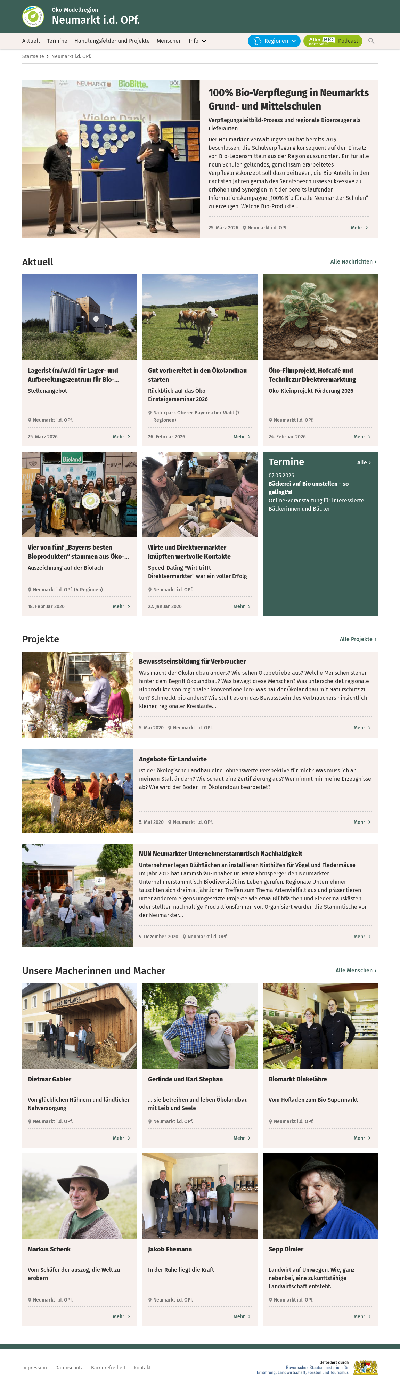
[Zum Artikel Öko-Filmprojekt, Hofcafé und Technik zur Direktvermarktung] (363, 437)
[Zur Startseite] (37, 17)
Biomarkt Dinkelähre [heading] (298, 1081)
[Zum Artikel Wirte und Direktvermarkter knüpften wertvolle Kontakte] (243, 607)
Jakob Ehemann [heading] (170, 1250)
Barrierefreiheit (108, 1368)
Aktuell (31, 41)
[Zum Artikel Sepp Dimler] (363, 1317)
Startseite (33, 58)
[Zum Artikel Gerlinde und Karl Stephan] (243, 1139)
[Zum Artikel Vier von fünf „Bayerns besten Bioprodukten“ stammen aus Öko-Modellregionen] (122, 607)
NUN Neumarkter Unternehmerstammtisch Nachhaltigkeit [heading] (220, 855)
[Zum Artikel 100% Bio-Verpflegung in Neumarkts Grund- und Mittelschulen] (360, 229)
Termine (57, 41)
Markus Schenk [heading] (49, 1250)
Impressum (34, 1368)
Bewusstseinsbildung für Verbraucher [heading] (192, 662)
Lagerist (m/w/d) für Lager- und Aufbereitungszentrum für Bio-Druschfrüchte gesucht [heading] (73, 376)
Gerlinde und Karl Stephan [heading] (185, 1081)
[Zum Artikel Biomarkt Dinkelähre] (363, 1139)
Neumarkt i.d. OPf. (71, 58)
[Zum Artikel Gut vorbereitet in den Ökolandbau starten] (243, 437)
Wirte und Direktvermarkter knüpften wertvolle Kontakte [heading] (189, 553)
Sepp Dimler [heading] (286, 1250)
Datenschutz (69, 1368)
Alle (364, 463)
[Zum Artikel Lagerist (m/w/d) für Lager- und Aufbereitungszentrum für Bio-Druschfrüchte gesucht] (122, 437)
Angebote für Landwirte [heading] (173, 760)
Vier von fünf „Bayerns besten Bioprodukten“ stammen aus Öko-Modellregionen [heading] (76, 553)
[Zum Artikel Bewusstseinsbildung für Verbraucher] (363, 728)
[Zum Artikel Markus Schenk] (122, 1317)
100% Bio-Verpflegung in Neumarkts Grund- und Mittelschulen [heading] (289, 100)
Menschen (169, 41)
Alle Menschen (356, 971)
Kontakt (142, 1368)
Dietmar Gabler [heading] (49, 1081)
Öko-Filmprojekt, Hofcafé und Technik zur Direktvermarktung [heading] (312, 376)
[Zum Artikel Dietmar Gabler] (122, 1139)
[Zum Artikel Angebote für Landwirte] (363, 823)
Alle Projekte (358, 640)
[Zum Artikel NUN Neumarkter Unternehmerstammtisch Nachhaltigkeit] (363, 938)
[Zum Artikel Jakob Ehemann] (243, 1317)
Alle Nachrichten (353, 263)
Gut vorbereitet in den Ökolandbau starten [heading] (197, 376)
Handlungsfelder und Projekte (112, 41)
